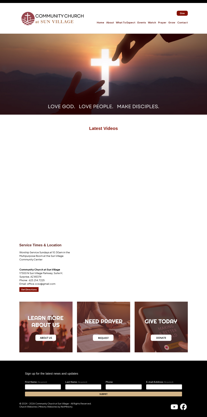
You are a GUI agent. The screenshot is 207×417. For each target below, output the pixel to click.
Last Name (76, 382)
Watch (152, 22)
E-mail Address (159, 382)
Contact (182, 22)
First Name (36, 382)
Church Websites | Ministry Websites (38, 406)
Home (100, 22)
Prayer (162, 22)
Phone (109, 382)
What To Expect (125, 22)
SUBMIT (103, 394)
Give (182, 13)
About (110, 22)
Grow (171, 22)
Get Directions (29, 289)
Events (141, 22)
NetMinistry (66, 406)
